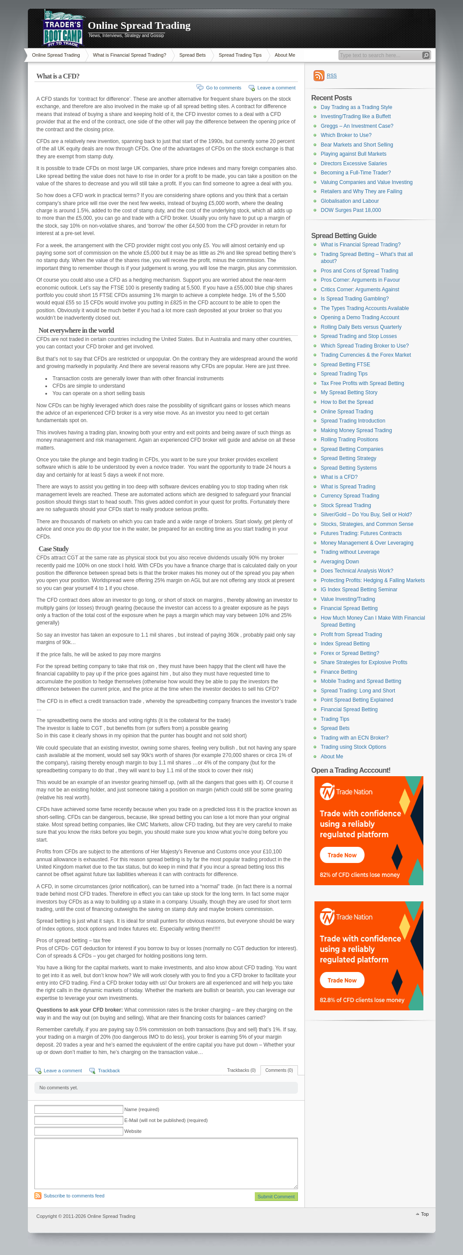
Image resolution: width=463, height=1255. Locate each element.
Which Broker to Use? (346, 135)
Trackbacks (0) (241, 1070)
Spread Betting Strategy (348, 458)
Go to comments (223, 87)
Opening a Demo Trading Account (360, 317)
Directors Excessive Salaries (354, 163)
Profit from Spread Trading (351, 634)
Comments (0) (279, 1070)
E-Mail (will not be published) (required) (166, 1120)
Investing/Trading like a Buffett (356, 116)
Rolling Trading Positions (350, 440)
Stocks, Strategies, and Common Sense (367, 524)
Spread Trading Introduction (353, 421)
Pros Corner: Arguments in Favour (360, 280)
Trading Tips (335, 719)
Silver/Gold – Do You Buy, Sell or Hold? (366, 515)
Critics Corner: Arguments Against (360, 289)
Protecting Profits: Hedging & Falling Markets (373, 580)
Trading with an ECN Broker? (355, 738)
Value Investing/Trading (348, 599)
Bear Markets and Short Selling (357, 145)
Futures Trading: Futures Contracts (361, 533)
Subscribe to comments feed (74, 1195)
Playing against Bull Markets (354, 154)
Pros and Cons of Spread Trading (360, 271)
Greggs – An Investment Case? (357, 126)
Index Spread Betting (345, 644)
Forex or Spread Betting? (350, 653)
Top (425, 1214)
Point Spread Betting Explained (357, 700)
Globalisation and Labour (350, 201)
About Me (285, 55)
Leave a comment (276, 87)
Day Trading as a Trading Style (356, 107)
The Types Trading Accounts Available (365, 308)
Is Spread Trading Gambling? (355, 299)
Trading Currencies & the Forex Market (366, 355)
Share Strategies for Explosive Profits (364, 662)
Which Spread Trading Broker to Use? (365, 346)
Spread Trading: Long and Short (358, 691)
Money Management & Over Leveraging (367, 543)
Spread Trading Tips (240, 55)
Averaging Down (340, 562)
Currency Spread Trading (350, 496)
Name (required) (142, 1109)
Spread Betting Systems (349, 468)
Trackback (109, 1070)
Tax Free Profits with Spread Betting (362, 383)
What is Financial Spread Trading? (129, 55)
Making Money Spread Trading (356, 430)
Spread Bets (192, 55)
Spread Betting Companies (352, 449)
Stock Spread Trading (346, 505)
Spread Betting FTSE (345, 364)
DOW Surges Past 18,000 (351, 210)
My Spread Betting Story (349, 392)
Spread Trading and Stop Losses (359, 336)
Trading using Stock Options (353, 747)
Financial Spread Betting (349, 608)
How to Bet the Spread (347, 402)
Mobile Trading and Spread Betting (361, 681)
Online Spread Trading (139, 25)
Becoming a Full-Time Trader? (356, 173)
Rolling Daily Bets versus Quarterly (361, 327)
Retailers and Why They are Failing (361, 191)
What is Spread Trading (348, 487)
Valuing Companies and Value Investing (367, 182)
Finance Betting (339, 672)
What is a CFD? (339, 477)
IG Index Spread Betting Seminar (359, 590)
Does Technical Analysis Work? (357, 571)
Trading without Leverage (350, 552)
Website (133, 1131)
